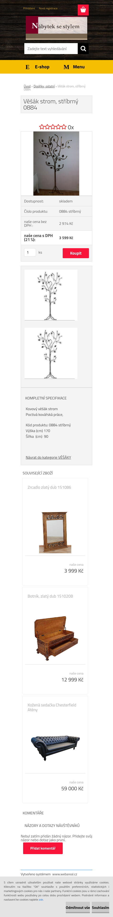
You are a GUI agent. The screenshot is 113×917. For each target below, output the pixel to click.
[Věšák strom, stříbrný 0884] (56, 133)
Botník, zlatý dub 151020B (50, 596)
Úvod (27, 86)
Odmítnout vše (78, 907)
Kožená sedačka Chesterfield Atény (52, 707)
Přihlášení (29, 8)
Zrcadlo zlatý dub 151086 (49, 487)
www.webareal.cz (64, 874)
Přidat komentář (43, 848)
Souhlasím (100, 907)
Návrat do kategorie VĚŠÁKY (48, 457)
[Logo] (56, 28)
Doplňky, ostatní (44, 86)
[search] (83, 48)
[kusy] (30, 252)
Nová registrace (48, 8)
